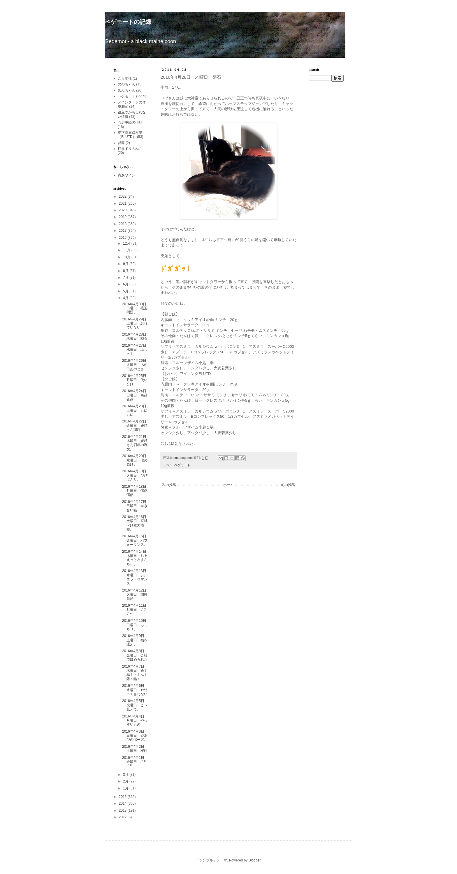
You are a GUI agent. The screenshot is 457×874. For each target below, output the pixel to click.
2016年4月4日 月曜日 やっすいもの (135, 720)
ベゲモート (182, 465)
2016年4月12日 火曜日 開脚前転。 (136, 594)
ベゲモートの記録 (128, 22)
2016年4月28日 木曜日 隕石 (136, 336)
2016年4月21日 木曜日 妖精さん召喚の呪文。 (136, 443)
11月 (127, 250)
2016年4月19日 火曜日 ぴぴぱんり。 (136, 475)
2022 (123, 196)
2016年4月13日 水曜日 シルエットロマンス (136, 577)
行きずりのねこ (130, 149)
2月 (126, 781)
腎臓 (121, 143)
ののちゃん (126, 84)
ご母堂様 (125, 78)
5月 (126, 291)
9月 (126, 264)
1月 (126, 788)
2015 (123, 797)
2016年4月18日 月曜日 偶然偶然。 (136, 491)
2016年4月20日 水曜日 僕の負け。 (136, 460)
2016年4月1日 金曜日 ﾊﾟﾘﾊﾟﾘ (135, 762)
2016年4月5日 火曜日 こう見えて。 (135, 705)
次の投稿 (169, 485)
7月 (126, 277)
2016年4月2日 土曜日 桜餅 (135, 749)
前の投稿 (288, 485)
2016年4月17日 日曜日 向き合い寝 (136, 506)
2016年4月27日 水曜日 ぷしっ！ (136, 349)
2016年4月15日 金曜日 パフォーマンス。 (136, 540)
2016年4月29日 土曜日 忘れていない (136, 323)
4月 (126, 298)
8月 (126, 271)
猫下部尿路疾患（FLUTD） (130, 135)
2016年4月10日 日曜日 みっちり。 (136, 625)
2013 (123, 810)
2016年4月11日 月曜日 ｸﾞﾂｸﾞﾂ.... (136, 609)
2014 (123, 803)
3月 (126, 775)
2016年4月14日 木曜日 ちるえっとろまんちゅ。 (136, 558)
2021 (123, 203)
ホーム (228, 485)
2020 (123, 210)
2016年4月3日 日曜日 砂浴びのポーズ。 (135, 735)
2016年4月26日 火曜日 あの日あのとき (136, 365)
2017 (123, 231)
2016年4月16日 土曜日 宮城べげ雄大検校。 (136, 523)
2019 (123, 217)
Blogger (255, 860)
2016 (123, 238)
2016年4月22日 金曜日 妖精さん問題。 (136, 425)
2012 (123, 817)
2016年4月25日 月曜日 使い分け (136, 380)
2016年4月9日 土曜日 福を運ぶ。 (135, 640)
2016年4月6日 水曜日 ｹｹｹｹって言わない (135, 690)
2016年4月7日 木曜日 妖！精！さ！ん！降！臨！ (135, 672)
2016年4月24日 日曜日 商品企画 (136, 395)
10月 (127, 257)
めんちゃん (126, 90)
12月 (127, 243)
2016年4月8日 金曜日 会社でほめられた (135, 655)
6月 (126, 284)
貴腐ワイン (126, 175)
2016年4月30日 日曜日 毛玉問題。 (136, 308)
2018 (123, 224)
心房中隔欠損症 (130, 122)
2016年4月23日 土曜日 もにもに (136, 410)
